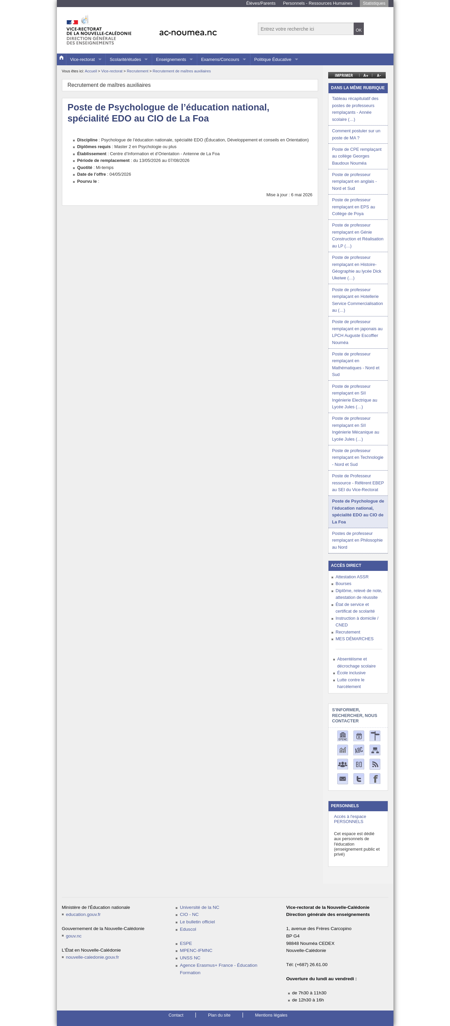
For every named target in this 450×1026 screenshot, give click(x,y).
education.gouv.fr (83, 914)
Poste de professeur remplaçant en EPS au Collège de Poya (353, 206)
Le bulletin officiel (197, 921)
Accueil (91, 71)
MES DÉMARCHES (355, 638)
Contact (176, 1015)
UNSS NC (190, 957)
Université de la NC (199, 907)
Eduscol (188, 929)
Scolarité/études (125, 59)
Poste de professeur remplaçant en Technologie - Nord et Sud (357, 457)
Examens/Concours (220, 59)
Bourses (343, 583)
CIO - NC (189, 914)
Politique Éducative (272, 59)
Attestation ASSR (352, 576)
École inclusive (351, 672)
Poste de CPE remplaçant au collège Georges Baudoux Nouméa (356, 156)
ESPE (186, 943)
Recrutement (138, 71)
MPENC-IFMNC (196, 950)
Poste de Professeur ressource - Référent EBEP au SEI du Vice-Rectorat (358, 482)
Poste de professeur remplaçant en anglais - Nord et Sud (354, 181)
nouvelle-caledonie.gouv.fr (92, 957)
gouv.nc (74, 935)
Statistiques (374, 3)
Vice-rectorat (82, 59)
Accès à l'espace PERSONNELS (350, 819)
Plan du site (219, 1015)
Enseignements (171, 59)
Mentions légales (271, 1015)
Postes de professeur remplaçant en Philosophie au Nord (357, 540)
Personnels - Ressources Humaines (318, 3)
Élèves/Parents (261, 3)
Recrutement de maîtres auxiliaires (182, 71)
